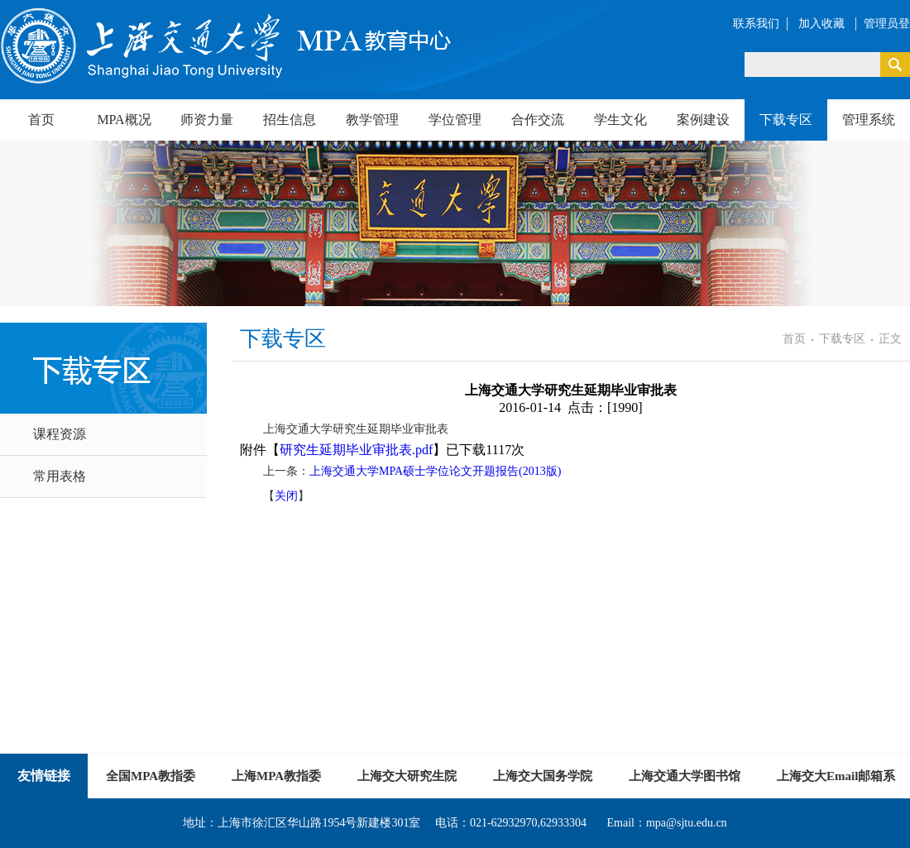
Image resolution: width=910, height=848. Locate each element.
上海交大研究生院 (407, 776)
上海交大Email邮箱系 (836, 776)
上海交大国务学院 (542, 776)
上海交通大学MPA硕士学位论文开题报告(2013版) (435, 471)
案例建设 (703, 120)
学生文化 (620, 120)
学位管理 (455, 120)
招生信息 (289, 120)
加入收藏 (823, 23)
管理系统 (868, 120)
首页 (41, 120)
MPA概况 (124, 120)
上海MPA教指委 (276, 776)
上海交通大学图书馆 (684, 776)
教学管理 (372, 120)
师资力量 (206, 120)
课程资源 (59, 434)
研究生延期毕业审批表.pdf (356, 450)
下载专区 (785, 120)
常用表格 (59, 476)
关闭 (286, 496)
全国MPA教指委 (150, 776)
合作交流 (537, 120)
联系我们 (756, 23)
